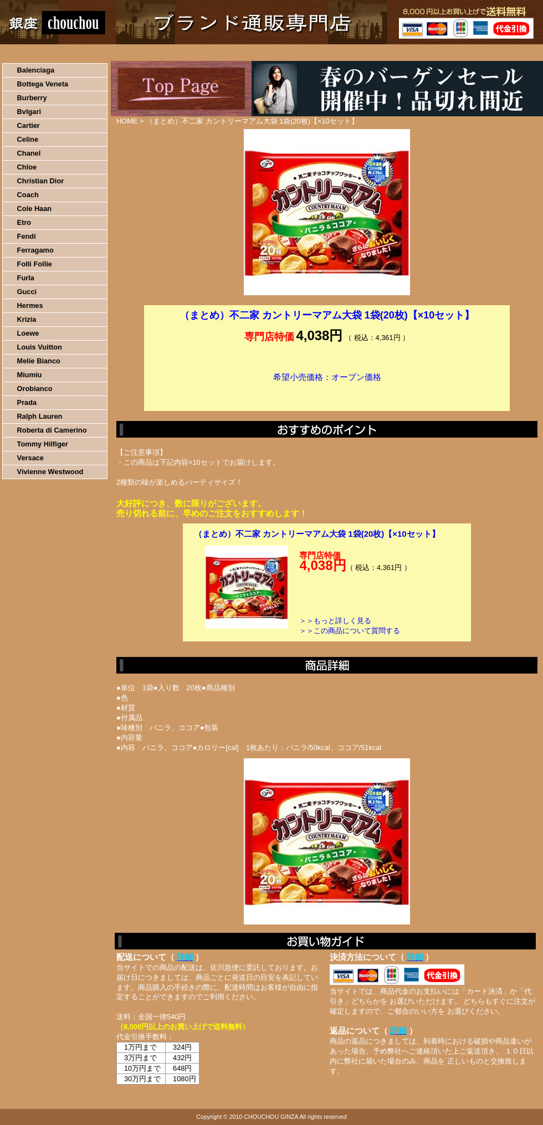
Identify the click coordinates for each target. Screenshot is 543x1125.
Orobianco (35, 388)
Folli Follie (34, 264)
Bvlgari (29, 111)
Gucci (27, 291)
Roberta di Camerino (52, 430)
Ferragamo (35, 250)
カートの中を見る (485, 52)
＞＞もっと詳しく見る (335, 621)
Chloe (27, 167)
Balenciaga (36, 70)
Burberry (32, 98)
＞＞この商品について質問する (349, 630)
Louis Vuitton (39, 347)
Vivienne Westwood (50, 472)
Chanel (29, 153)
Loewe (28, 333)
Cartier (28, 125)
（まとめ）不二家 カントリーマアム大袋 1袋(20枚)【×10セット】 (317, 533)
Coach (28, 195)
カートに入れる (327, 393)
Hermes (30, 305)
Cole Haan (34, 208)
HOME (49, 52)
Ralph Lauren (40, 416)
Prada (27, 402)
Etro (24, 222)
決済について (192, 52)
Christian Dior (40, 181)
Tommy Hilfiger (42, 444)
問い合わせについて (410, 52)
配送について (264, 52)
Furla (25, 278)
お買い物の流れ (115, 52)
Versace (30, 458)
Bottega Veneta (42, 84)
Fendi (26, 236)
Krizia (27, 319)
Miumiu (29, 375)
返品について (337, 52)
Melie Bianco (38, 361)
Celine (27, 139)
